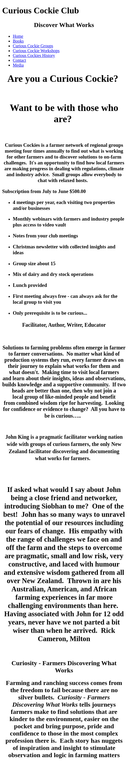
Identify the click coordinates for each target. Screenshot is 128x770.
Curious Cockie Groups (33, 46)
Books (18, 41)
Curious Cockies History (34, 55)
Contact (19, 60)
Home (18, 36)
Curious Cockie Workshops (36, 50)
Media (18, 65)
